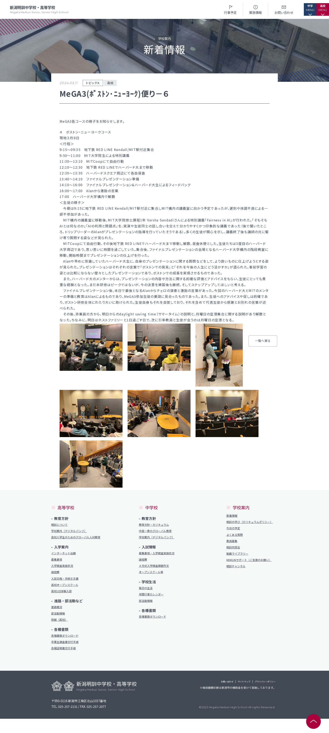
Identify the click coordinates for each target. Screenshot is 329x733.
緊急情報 (243, 9)
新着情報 (232, 516)
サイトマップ (227, 696)
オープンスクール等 (153, 576)
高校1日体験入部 (63, 601)
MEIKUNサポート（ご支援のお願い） (250, 571)
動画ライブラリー (239, 562)
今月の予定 (234, 534)
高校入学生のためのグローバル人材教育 (76, 541)
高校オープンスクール (66, 594)
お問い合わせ (271, 9)
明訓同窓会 (234, 555)
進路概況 (57, 618)
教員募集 (232, 548)
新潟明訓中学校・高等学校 (40, 9)
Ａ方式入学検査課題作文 (156, 569)
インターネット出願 (65, 560)
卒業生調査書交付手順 (67, 655)
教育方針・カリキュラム (156, 525)
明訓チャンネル (237, 580)
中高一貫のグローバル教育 (158, 532)
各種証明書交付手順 (65, 662)
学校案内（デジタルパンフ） (71, 532)
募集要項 (57, 567)
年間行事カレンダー (153, 600)
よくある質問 (235, 541)
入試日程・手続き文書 (67, 587)
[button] (300, 9)
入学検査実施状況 (63, 574)
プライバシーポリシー (259, 696)
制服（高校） (60, 632)
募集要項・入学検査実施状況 (159, 555)
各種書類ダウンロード (67, 648)
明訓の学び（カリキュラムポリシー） (250, 525)
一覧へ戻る (203, 444)
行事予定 (218, 9)
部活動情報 (59, 625)
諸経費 (56, 580)
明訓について (60, 525)
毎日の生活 (147, 593)
